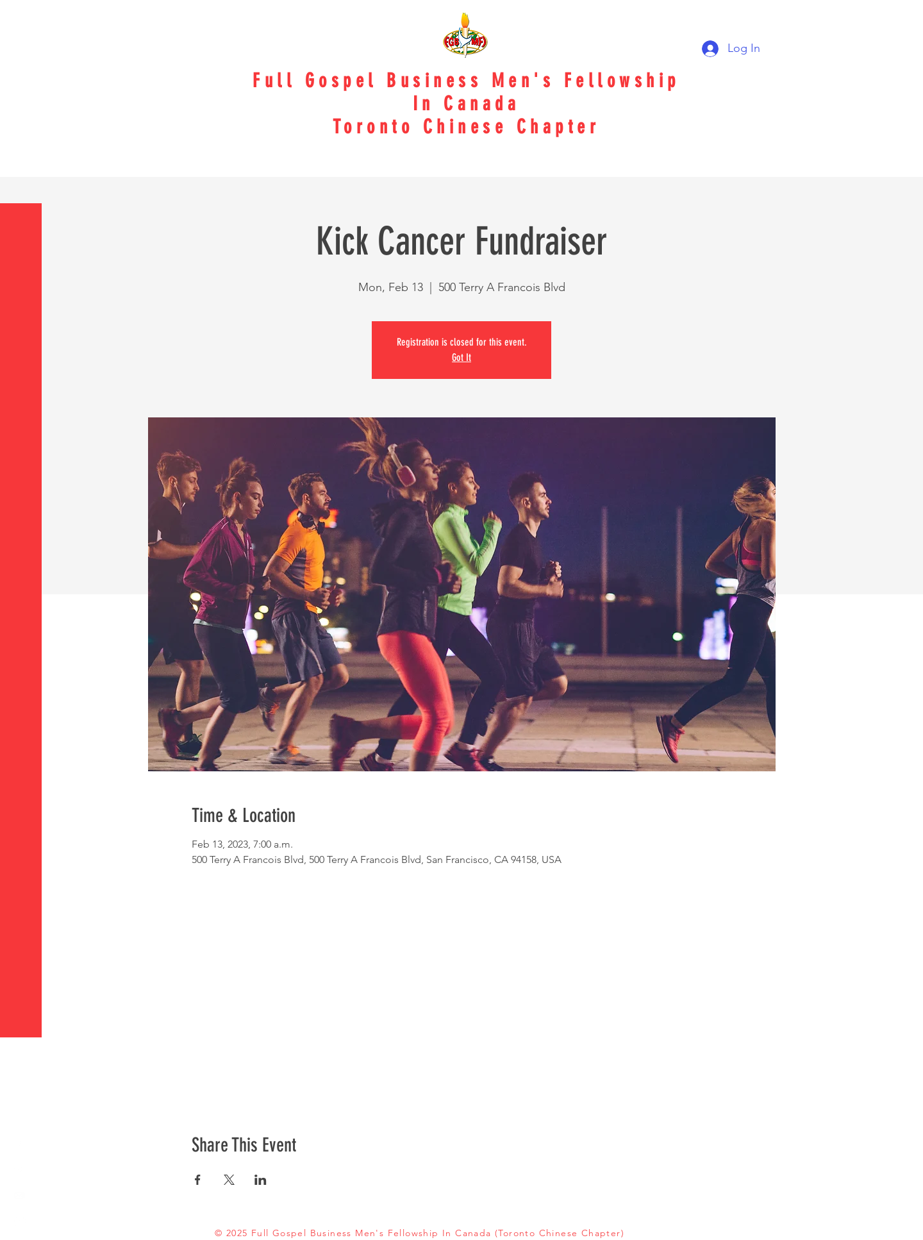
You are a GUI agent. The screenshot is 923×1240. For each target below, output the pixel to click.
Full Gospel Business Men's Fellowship (466, 80)
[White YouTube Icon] (19, 1169)
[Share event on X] (229, 1180)
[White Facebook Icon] (19, 1143)
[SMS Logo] (19, 1220)
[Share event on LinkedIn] (260, 1180)
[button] (22, 19)
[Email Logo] (19, 1195)
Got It (461, 357)
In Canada (466, 103)
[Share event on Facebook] (198, 1180)
